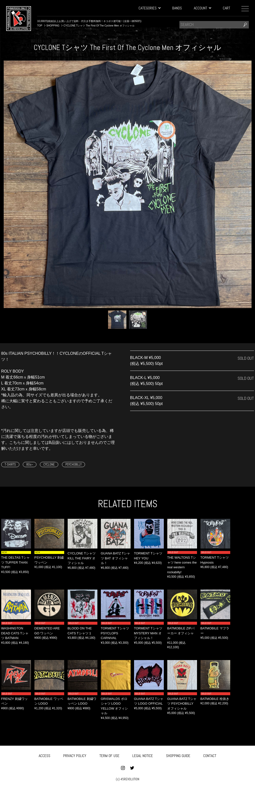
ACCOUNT (202, 8)
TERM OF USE (109, 754)
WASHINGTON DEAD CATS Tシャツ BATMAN (15, 633)
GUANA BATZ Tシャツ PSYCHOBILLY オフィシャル (182, 703)
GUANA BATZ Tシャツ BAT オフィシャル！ (115, 558)
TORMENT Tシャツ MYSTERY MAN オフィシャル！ (148, 633)
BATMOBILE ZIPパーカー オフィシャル (181, 633)
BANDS (177, 8)
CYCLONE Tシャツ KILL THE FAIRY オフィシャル (82, 558)
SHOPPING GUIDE (178, 754)
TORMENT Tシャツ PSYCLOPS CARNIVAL (115, 633)
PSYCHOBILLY (73, 464)
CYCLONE (49, 464)
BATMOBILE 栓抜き (214, 699)
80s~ (29, 464)
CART (226, 8)
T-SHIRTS (10, 464)
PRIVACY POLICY (74, 754)
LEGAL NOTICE (142, 754)
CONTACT (209, 754)
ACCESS (44, 754)
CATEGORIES (149, 8)
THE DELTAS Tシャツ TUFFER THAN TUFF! (15, 562)
